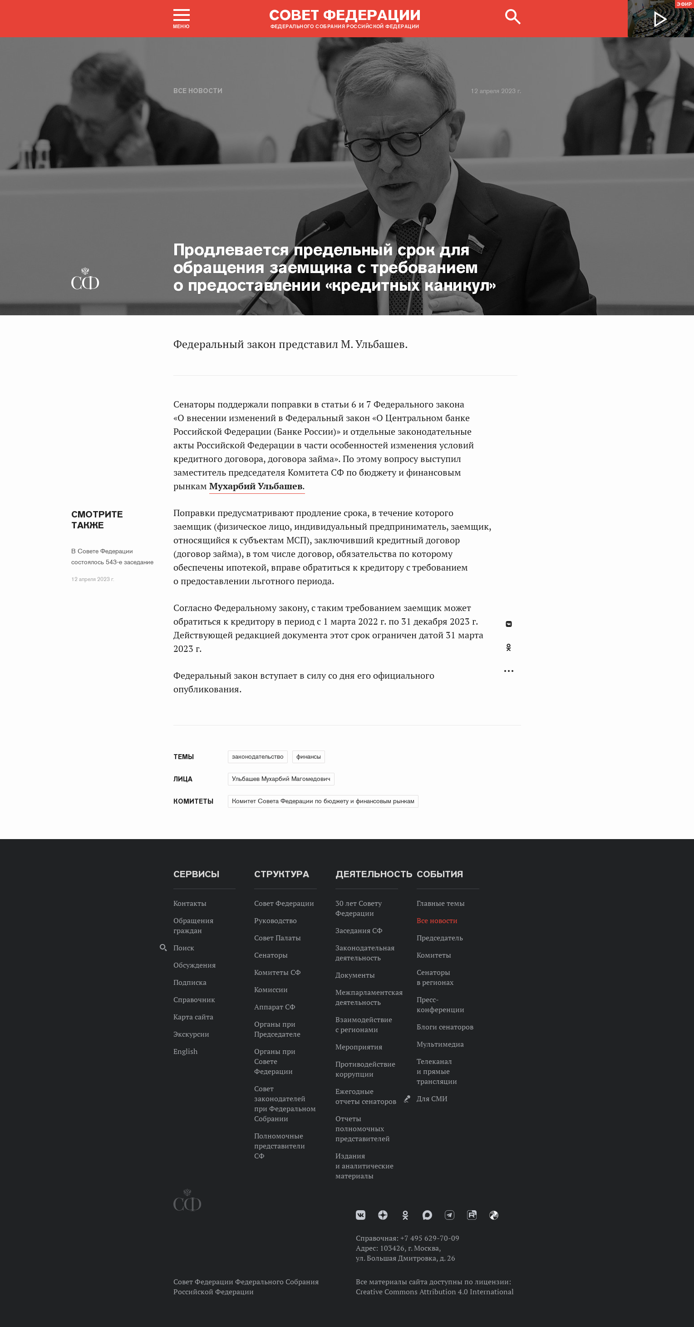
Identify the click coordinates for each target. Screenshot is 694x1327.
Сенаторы (271, 954)
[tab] (508, 652)
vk (360, 1215)
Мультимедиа (440, 1044)
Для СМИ (432, 1098)
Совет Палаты (277, 937)
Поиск (183, 947)
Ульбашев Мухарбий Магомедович (281, 779)
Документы (355, 974)
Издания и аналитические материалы (364, 1165)
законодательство (258, 756)
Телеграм (449, 1215)
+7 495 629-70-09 (429, 1238)
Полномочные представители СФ (279, 1145)
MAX (427, 1215)
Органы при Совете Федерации (274, 1061)
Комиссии (271, 989)
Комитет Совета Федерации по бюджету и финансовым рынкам (323, 801)
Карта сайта (193, 1016)
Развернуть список (508, 671)
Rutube (472, 1215)
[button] (181, 18)
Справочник (194, 999)
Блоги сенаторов (445, 1026)
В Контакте (509, 624)
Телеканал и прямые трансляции (437, 1071)
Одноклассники (508, 647)
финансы (308, 756)
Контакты (190, 903)
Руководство (275, 920)
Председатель (440, 937)
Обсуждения (194, 964)
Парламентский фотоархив (493, 1215)
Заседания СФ (359, 930)
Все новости (197, 91)
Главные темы (441, 903)
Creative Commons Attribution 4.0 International (435, 1291)
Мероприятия (358, 1046)
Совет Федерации (284, 903)
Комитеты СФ (277, 972)
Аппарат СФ (274, 1006)
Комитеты (434, 954)
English (185, 1051)
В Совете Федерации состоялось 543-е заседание (112, 556)
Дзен (383, 1215)
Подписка (190, 982)
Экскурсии (191, 1034)
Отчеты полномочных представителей (362, 1128)
